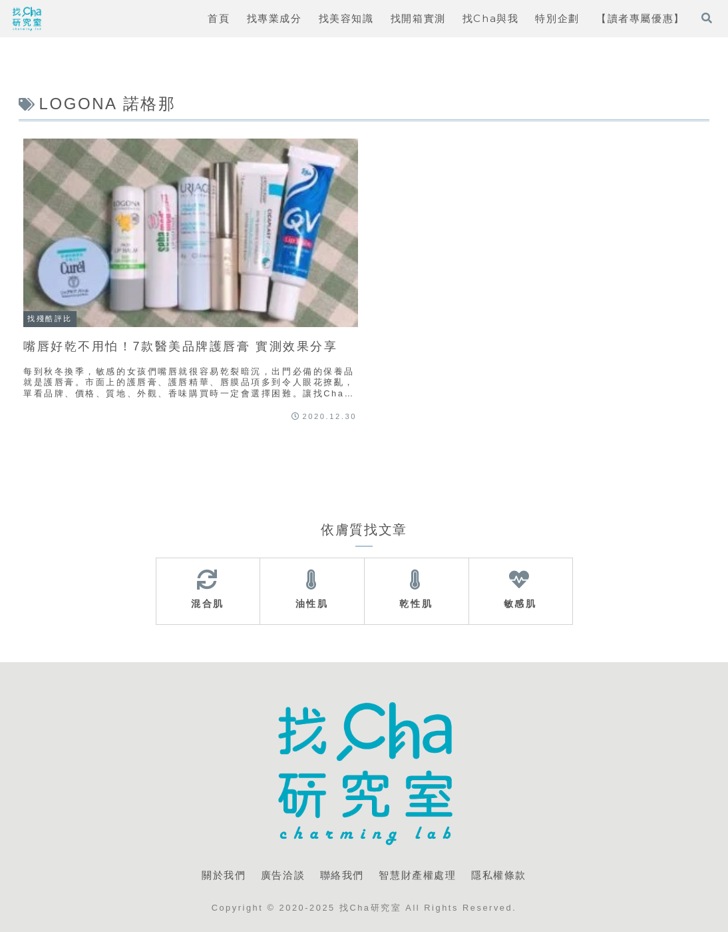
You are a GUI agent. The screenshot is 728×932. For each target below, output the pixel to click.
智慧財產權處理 (417, 875)
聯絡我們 (342, 875)
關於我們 (224, 875)
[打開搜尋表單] (706, 18)
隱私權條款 (498, 875)
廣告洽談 (283, 875)
